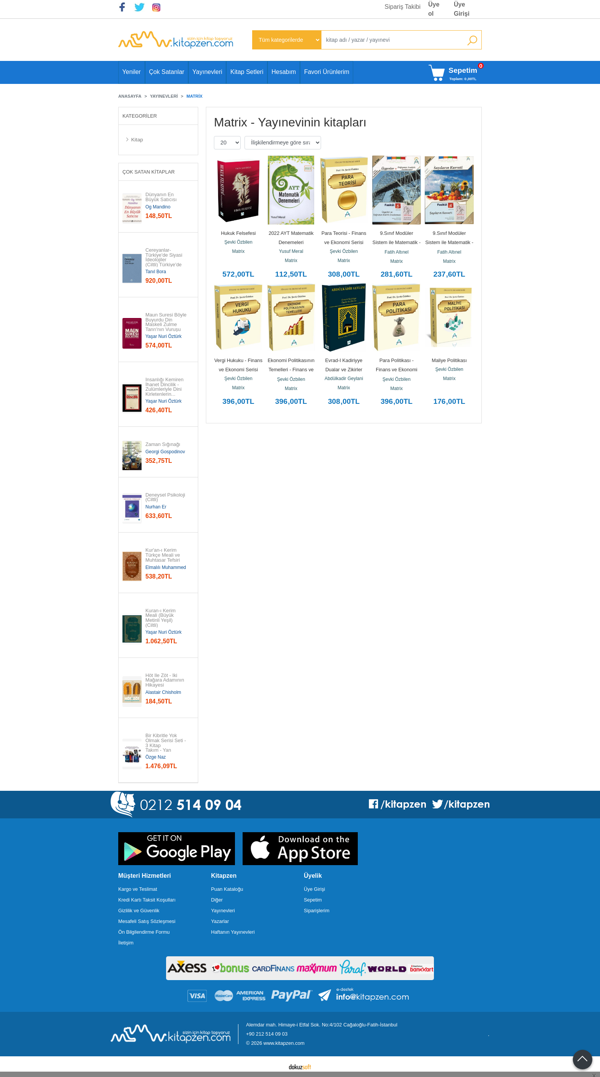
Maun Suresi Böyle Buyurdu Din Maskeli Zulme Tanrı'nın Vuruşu (166, 322)
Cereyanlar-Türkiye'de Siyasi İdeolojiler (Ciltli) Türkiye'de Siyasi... (164, 260)
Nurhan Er (155, 507)
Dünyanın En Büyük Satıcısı (161, 197)
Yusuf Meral (291, 251)
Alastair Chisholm (163, 692)
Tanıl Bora (155, 271)
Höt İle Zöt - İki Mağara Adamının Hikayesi (165, 680)
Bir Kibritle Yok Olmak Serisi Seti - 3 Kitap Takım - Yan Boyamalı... (166, 745)
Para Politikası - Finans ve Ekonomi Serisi (397, 369)
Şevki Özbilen (238, 242)
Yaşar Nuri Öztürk (163, 336)
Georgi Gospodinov (165, 451)
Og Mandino (157, 207)
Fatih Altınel (397, 252)
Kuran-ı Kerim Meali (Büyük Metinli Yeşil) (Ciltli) (161, 618)
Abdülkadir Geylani (343, 378)
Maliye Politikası (449, 360)
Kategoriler (139, 116)
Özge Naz (155, 757)
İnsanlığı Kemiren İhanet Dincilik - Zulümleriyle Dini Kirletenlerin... (165, 387)
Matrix (238, 251)
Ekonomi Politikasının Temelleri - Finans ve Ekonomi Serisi (292, 369)
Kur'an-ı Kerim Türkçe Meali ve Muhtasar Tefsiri (163, 555)
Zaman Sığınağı (162, 444)
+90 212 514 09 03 (266, 1034)
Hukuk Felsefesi (238, 233)
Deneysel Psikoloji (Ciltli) (165, 498)
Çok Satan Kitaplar (148, 172)
